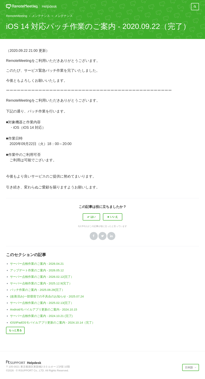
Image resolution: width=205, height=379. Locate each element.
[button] (91, 217)
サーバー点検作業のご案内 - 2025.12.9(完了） (41, 283)
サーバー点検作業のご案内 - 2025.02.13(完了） (42, 302)
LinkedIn (111, 236)
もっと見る (15, 330)
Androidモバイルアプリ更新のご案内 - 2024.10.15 (43, 309)
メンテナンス (41, 15)
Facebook (94, 236)
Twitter (102, 236)
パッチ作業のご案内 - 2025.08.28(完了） (37, 289)
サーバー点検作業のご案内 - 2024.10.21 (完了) (41, 316)
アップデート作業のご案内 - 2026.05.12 (37, 270)
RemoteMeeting (16, 15)
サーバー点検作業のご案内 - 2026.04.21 (37, 263)
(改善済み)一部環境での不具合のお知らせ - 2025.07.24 (47, 296)
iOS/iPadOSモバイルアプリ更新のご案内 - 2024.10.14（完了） (52, 322)
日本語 (189, 367)
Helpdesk (49, 6)
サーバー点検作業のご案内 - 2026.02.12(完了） (42, 276)
